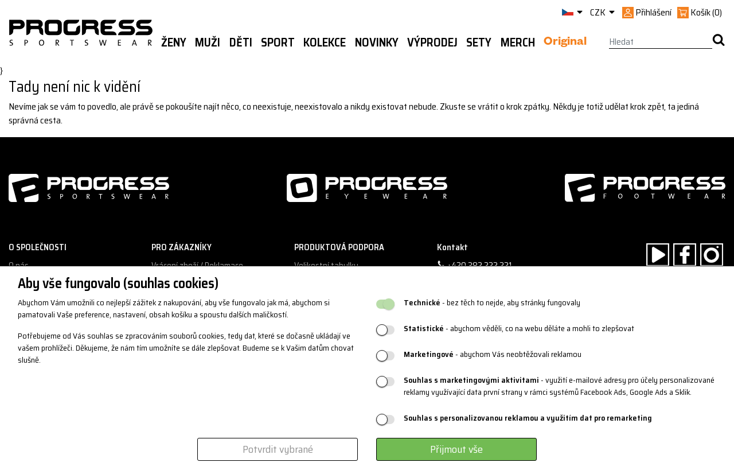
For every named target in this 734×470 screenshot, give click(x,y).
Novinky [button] (377, 42)
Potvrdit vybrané (278, 449)
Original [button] (565, 43)
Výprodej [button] (432, 42)
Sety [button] (478, 42)
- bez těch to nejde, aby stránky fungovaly (492, 303)
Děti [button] (240, 42)
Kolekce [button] (324, 42)
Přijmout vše (456, 449)
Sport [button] (278, 42)
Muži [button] (207, 42)
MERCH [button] (518, 42)
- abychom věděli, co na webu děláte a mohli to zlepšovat (519, 329)
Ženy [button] (173, 42)
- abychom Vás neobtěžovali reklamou (492, 354)
